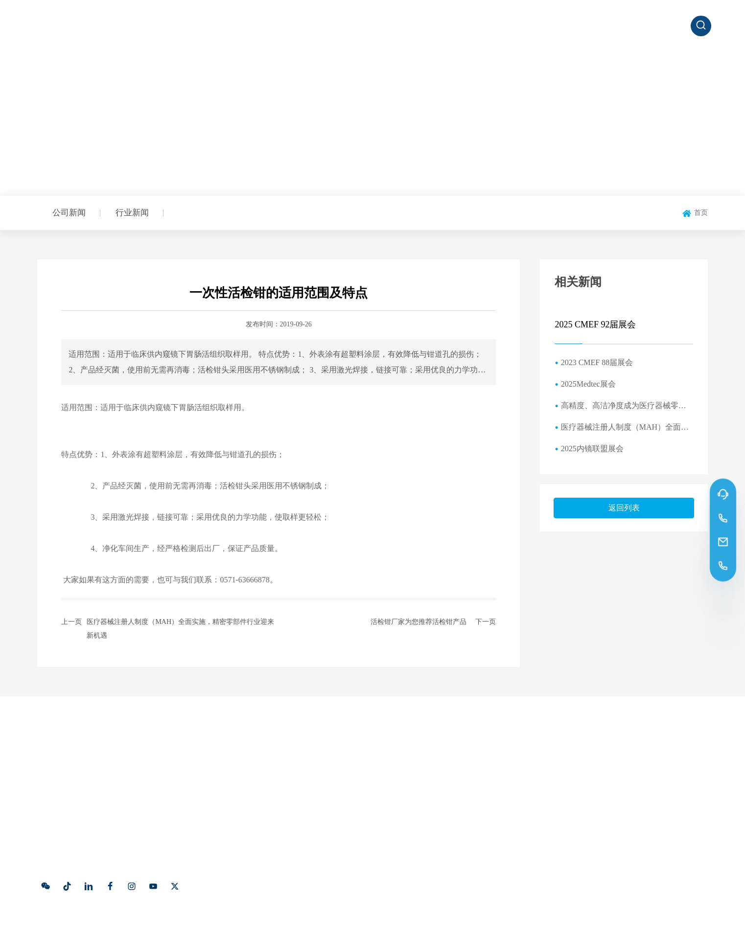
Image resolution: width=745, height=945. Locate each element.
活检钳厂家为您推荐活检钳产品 (418, 621)
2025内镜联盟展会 (592, 448)
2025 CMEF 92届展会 (595, 324)
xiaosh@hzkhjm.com (595, 830)
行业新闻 (132, 212)
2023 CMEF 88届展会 (597, 362)
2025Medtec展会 (588, 384)
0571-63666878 (583, 779)
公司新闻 (69, 212)
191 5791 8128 (581, 794)
